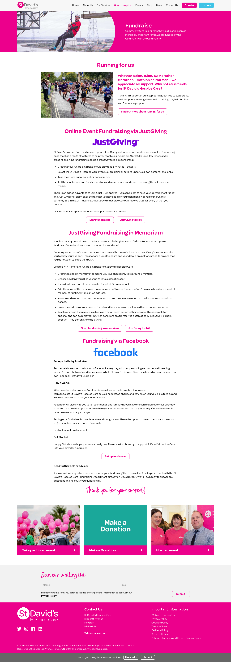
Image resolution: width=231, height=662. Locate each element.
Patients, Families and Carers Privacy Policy (176, 638)
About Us (88, 5)
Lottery (206, 5)
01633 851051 (97, 633)
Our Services (103, 5)
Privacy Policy (159, 619)
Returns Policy (159, 634)
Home (75, 5)
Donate (189, 5)
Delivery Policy (159, 630)
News (159, 5)
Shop (149, 5)
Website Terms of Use (163, 615)
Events (139, 5)
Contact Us (172, 5)
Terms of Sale (159, 626)
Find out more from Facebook (71, 430)
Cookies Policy (159, 622)
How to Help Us (123, 5)
